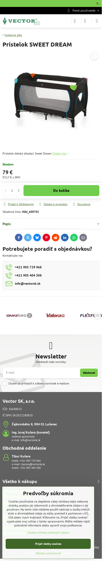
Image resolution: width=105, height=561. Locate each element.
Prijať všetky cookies (48, 544)
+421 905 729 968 (30, 460)
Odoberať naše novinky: (51, 362)
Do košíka (61, 190)
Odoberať (89, 373)
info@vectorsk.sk (30, 440)
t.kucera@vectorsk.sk (33, 464)
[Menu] (97, 21)
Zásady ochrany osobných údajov (48, 532)
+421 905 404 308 (30, 468)
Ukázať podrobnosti (48, 553)
